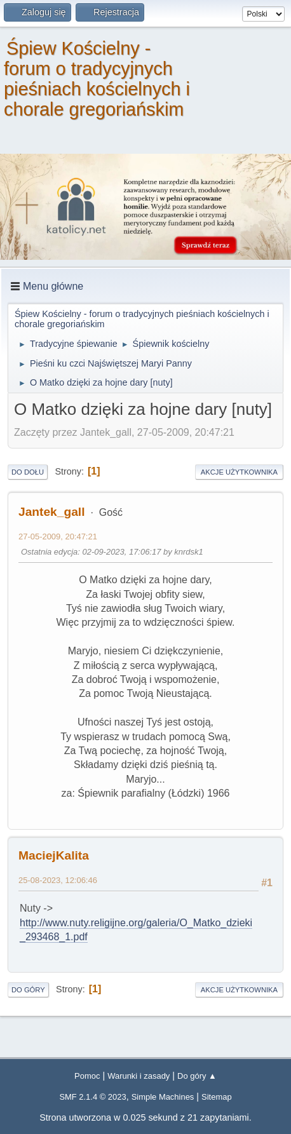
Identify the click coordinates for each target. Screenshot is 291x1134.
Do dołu (27, 472)
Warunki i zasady (138, 1076)
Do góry (28, 990)
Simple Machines (163, 1097)
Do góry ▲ (197, 1076)
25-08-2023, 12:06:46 (57, 880)
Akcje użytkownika (239, 472)
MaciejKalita (53, 855)
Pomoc (87, 1076)
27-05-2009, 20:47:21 (57, 536)
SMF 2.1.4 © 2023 (92, 1097)
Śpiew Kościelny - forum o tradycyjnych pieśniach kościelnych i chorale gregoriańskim (97, 78)
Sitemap (216, 1097)
